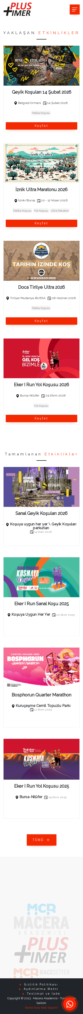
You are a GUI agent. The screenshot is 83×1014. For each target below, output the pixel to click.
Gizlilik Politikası (41, 984)
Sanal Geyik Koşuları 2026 (41, 513)
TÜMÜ (42, 840)
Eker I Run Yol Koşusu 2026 (41, 384)
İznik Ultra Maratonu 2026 (41, 189)
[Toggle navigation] (75, 9)
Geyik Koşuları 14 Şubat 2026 (41, 92)
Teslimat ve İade (43, 993)
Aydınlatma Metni (41, 989)
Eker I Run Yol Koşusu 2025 (41, 786)
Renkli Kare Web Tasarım (41, 1007)
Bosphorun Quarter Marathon (41, 695)
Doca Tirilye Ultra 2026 (41, 287)
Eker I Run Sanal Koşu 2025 (41, 603)
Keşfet (41, 126)
